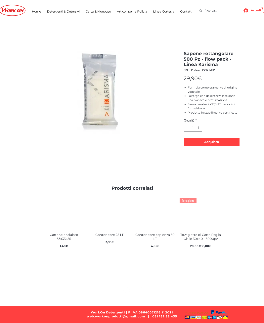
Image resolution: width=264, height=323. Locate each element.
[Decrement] (187, 127)
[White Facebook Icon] (141, 289)
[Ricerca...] (217, 10)
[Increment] (199, 127)
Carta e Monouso (110, 276)
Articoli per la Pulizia (144, 276)
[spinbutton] (193, 127)
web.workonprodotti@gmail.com (116, 316)
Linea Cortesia (177, 276)
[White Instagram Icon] (127, 289)
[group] (132, 227)
